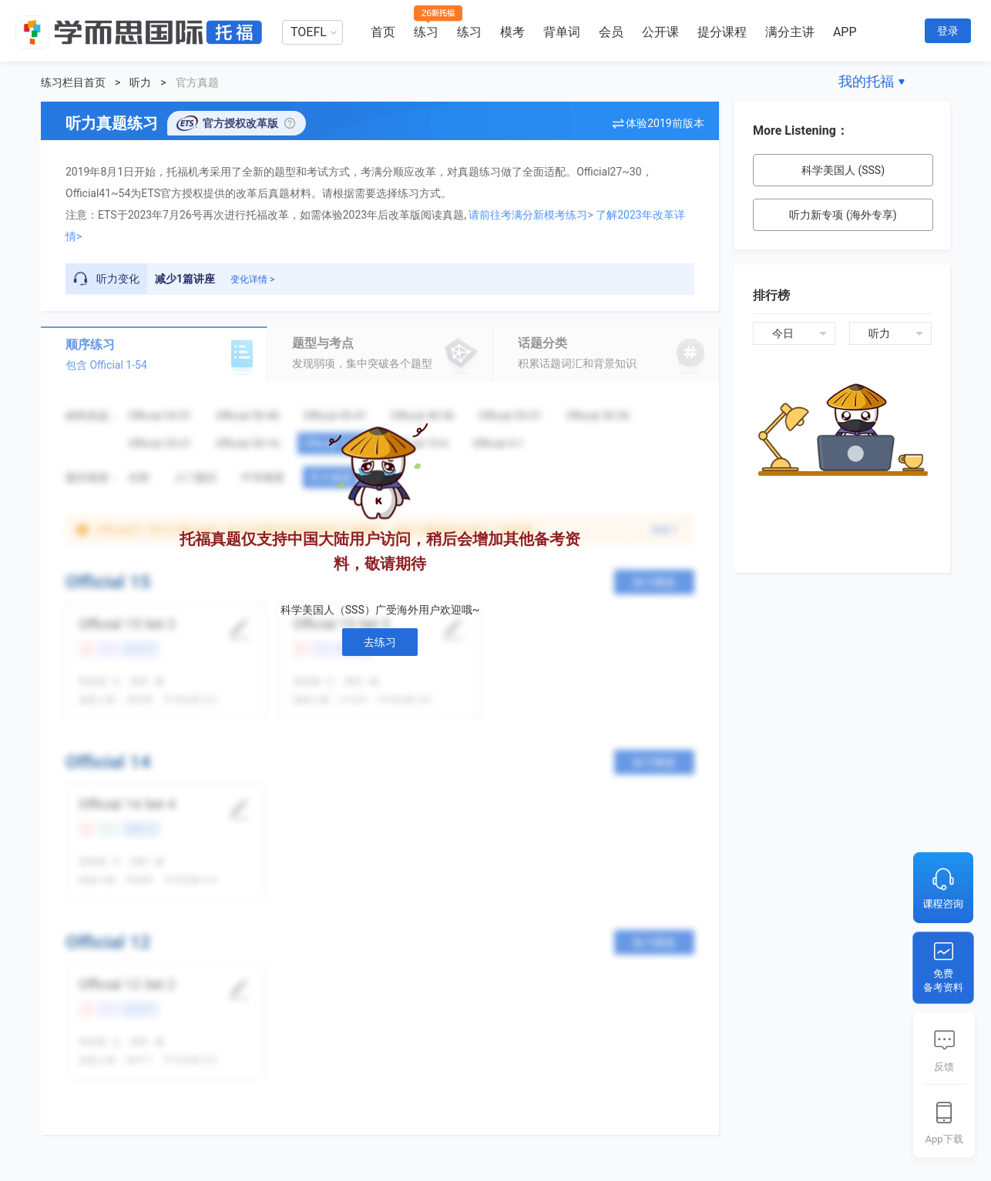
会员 (611, 32)
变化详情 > (252, 279)
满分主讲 (790, 32)
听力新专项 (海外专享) (842, 215)
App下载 (943, 1139)
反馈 (944, 1066)
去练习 (380, 642)
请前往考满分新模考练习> (531, 215)
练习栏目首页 (73, 82)
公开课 (660, 32)
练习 (426, 32)
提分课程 (722, 32)
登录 (948, 31)
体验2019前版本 (665, 123)
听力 (140, 82)
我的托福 (866, 81)
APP (845, 32)
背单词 (561, 32)
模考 (512, 32)
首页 (383, 32)
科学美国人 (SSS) (843, 170)
